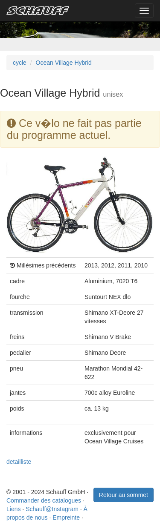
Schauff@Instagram (52, 509)
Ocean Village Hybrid (64, 62)
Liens (13, 509)
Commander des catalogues (43, 500)
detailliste (18, 461)
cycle (19, 62)
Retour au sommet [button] (123, 495)
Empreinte (66, 517)
